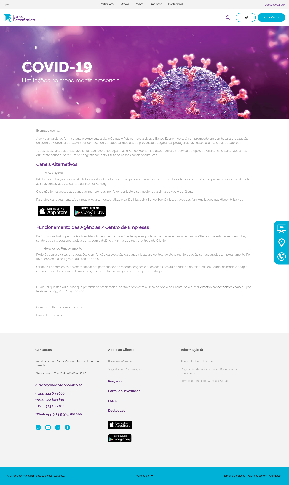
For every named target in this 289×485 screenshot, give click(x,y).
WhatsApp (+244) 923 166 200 (58, 414)
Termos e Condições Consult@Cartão (205, 380)
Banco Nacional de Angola (198, 361)
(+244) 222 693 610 (49, 400)
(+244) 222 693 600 (50, 393)
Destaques (116, 410)
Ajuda (7, 4)
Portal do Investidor (124, 391)
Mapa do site (142, 476)
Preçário (115, 381)
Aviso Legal (275, 476)
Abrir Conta (271, 17)
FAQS (112, 401)
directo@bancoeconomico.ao (58, 385)
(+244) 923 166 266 (49, 406)
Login (245, 17)
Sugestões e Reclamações (125, 369)
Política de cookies (257, 476)
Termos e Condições (234, 476)
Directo (120, 361)
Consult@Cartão (275, 4)
